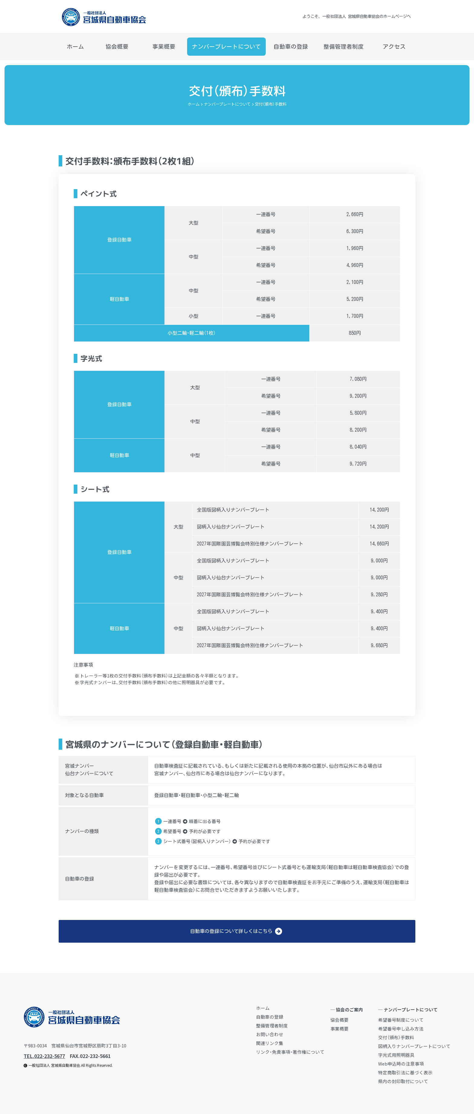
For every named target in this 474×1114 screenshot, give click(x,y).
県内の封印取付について (403, 1081)
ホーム (75, 46)
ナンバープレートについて (226, 50)
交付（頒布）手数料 (396, 1037)
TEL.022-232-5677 (44, 1056)
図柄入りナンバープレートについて (414, 1046)
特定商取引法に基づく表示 (405, 1072)
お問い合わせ (269, 1034)
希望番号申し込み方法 (401, 1028)
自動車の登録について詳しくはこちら (236, 931)
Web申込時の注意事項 (401, 1063)
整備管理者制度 (343, 46)
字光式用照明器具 (396, 1055)
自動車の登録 (291, 46)
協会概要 (117, 46)
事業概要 (163, 46)
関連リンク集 (269, 1043)
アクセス (394, 46)
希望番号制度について (401, 1020)
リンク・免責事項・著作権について (290, 1052)
